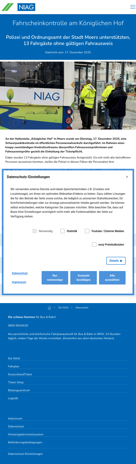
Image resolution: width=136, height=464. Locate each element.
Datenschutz (16, 426)
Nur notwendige (55, 277)
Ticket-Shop (16, 382)
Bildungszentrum (19, 390)
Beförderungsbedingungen (25, 442)
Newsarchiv (82, 307)
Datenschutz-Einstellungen (25, 454)
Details (114, 260)
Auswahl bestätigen (83, 277)
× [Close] (127, 176)
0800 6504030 (18, 326)
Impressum (15, 418)
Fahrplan (13, 366)
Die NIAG (63, 307)
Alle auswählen (112, 277)
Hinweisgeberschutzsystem (25, 434)
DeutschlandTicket (20, 374)
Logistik (13, 398)
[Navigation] (133, 7)
